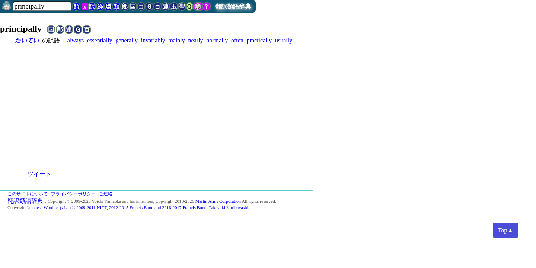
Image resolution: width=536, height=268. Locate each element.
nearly (195, 40)
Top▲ (505, 230)
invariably (153, 40)
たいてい (27, 40)
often (237, 40)
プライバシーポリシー (73, 194)
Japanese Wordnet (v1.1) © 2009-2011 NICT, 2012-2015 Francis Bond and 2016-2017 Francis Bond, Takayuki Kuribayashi (137, 207)
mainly (176, 40)
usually (283, 40)
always (75, 40)
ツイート (39, 174)
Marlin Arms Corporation (218, 201)
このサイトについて (27, 194)
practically (259, 40)
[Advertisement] (268, 100)
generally (126, 40)
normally (217, 40)
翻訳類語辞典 (233, 6)
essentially (99, 40)
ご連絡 (105, 194)
